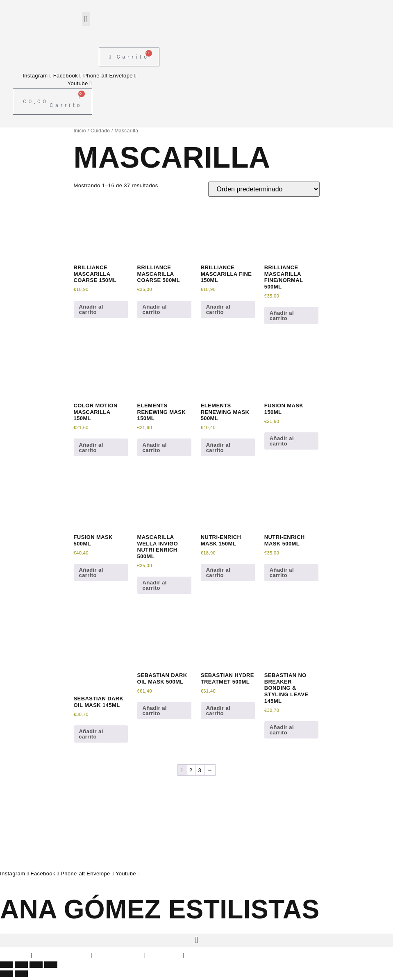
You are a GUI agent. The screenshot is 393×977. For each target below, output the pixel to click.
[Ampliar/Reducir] (6, 964)
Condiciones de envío (213, 955)
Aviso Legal (14, 955)
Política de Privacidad (61, 955)
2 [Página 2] (191, 770)
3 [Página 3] (200, 770)
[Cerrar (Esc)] (50, 964)
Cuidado (100, 131)
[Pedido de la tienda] (264, 189)
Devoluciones (165, 955)
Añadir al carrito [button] (91, 309)
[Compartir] (36, 964)
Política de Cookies (118, 955)
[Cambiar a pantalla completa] (21, 964)
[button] (86, 19)
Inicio (80, 131)
